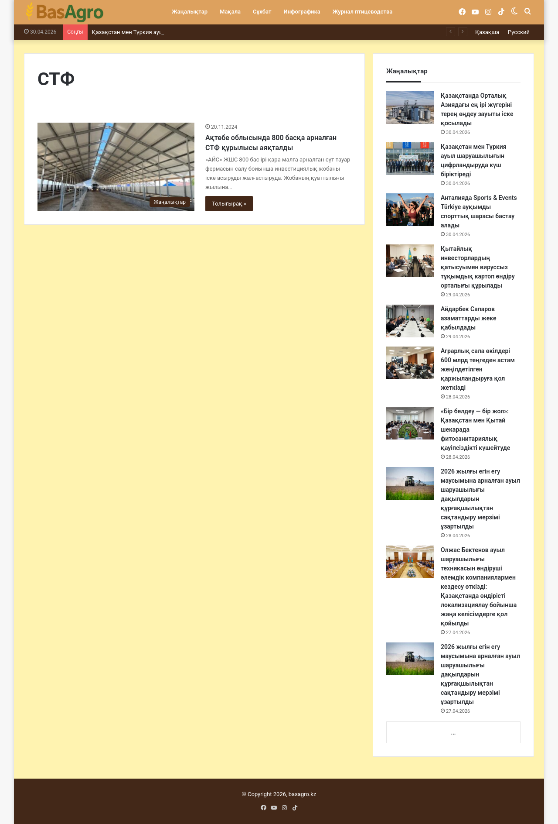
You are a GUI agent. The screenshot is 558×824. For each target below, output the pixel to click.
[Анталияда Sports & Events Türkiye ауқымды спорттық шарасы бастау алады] (410, 209)
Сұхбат (262, 11)
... (453, 732)
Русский (519, 32)
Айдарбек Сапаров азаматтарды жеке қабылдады (468, 318)
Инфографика (302, 11)
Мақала (230, 11)
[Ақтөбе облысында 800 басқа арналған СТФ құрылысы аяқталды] (115, 167)
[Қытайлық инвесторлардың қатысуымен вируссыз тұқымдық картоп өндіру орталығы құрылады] (410, 260)
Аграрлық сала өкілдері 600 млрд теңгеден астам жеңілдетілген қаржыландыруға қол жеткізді (478, 369)
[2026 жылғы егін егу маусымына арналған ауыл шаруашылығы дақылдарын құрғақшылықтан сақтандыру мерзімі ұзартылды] (410, 483)
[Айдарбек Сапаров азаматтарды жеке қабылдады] (410, 321)
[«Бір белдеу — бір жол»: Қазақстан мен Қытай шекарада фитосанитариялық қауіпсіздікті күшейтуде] (410, 423)
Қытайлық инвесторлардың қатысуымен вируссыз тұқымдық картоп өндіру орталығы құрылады (478, 267)
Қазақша (487, 32)
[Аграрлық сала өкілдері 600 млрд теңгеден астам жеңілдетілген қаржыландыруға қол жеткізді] (410, 363)
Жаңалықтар (190, 11)
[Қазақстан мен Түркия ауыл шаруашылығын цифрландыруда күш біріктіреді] (410, 158)
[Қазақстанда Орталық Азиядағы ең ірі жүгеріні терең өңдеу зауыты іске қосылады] (410, 107)
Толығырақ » (229, 203)
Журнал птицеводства (363, 11)
